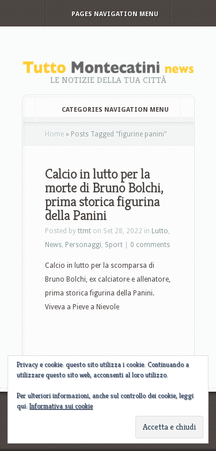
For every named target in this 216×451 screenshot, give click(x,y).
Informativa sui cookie (61, 405)
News (53, 245)
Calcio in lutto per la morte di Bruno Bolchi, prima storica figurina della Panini (104, 194)
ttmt (84, 231)
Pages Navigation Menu (107, 14)
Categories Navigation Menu (107, 109)
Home (54, 134)
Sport (114, 245)
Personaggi (83, 245)
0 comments (150, 245)
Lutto (159, 231)
